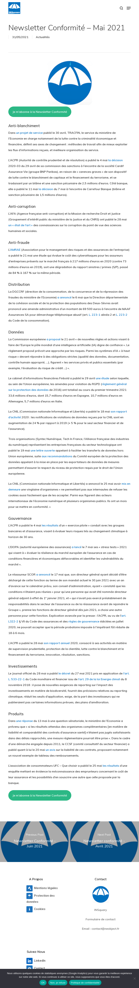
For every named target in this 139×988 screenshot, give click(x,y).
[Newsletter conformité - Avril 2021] (104, 841)
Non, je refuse (57, 982)
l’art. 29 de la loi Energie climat (99, 679)
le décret (64, 673)
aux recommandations (57, 456)
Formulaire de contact (100, 919)
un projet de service (29, 132)
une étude (102, 378)
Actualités (43, 37)
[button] (129, 8)
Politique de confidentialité (85, 982)
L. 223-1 (94, 314)
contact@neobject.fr (105, 928)
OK (43, 982)
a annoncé (64, 297)
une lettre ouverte (43, 450)
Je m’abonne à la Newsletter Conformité (39, 112)
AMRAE (15, 249)
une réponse (24, 721)
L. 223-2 (121, 314)
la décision (115, 160)
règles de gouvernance (83, 621)
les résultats (50, 525)
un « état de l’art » (20, 225)
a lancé (76, 547)
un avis (50, 750)
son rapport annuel (57, 643)
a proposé (53, 339)
